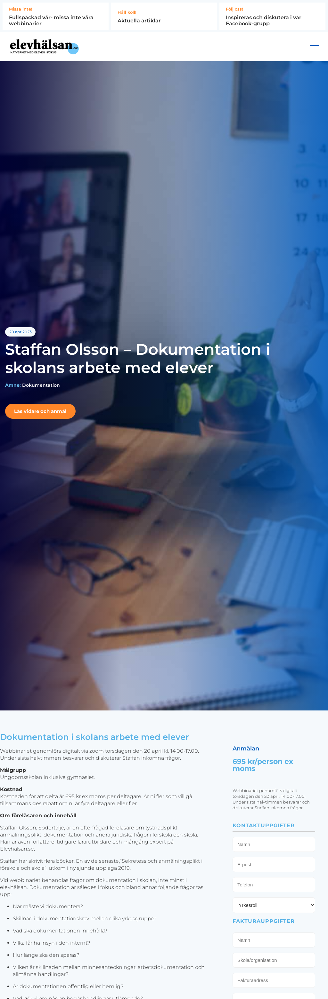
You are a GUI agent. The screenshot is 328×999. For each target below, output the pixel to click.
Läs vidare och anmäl (40, 414)
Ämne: (13, 388)
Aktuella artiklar (139, 21)
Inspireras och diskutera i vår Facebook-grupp (263, 20)
